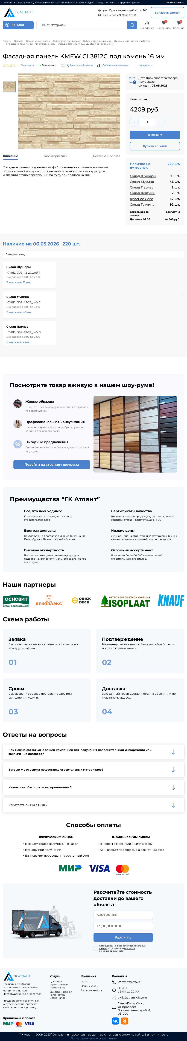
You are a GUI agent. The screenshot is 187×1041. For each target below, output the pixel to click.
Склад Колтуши (142, 193)
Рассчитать (123, 937)
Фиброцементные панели (97, 41)
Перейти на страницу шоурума (52, 465)
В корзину (155, 134)
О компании (9, 2)
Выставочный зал (92, 990)
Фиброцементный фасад (66, 41)
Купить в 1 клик (155, 146)
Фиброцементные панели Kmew (132, 41)
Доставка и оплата (43, 2)
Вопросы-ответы (74, 2)
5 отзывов (27, 65)
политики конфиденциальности (117, 949)
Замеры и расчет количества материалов (61, 994)
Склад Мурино (142, 182)
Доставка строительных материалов (59, 984)
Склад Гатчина (142, 205)
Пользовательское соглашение (94, 1038)
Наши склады (89, 986)
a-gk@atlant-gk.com (129, 2)
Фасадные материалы (38, 41)
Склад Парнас (141, 187)
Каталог (18, 41)
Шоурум (89, 2)
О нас (84, 981)
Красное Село (141, 199)
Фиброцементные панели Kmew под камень (30, 44)
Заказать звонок (167, 12)
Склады (100, 2)
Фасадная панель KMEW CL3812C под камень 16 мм (86, 44)
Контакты (111, 2)
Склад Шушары (143, 176)
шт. (146, 99)
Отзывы (59, 2)
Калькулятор (25, 2)
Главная (7, 41)
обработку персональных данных (122, 947)
